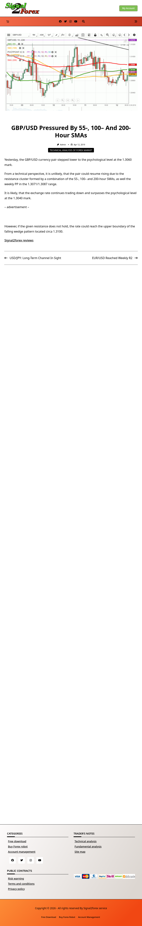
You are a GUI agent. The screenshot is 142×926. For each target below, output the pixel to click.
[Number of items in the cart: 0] (7, 21)
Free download (17, 841)
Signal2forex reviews (18, 240)
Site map (80, 851)
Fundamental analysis (88, 846)
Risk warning (16, 878)
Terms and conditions (21, 883)
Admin (63, 144)
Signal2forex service (95, 908)
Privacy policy (16, 889)
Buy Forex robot (18, 846)
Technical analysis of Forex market (71, 150)
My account (128, 8)
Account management (21, 851)
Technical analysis (86, 841)
